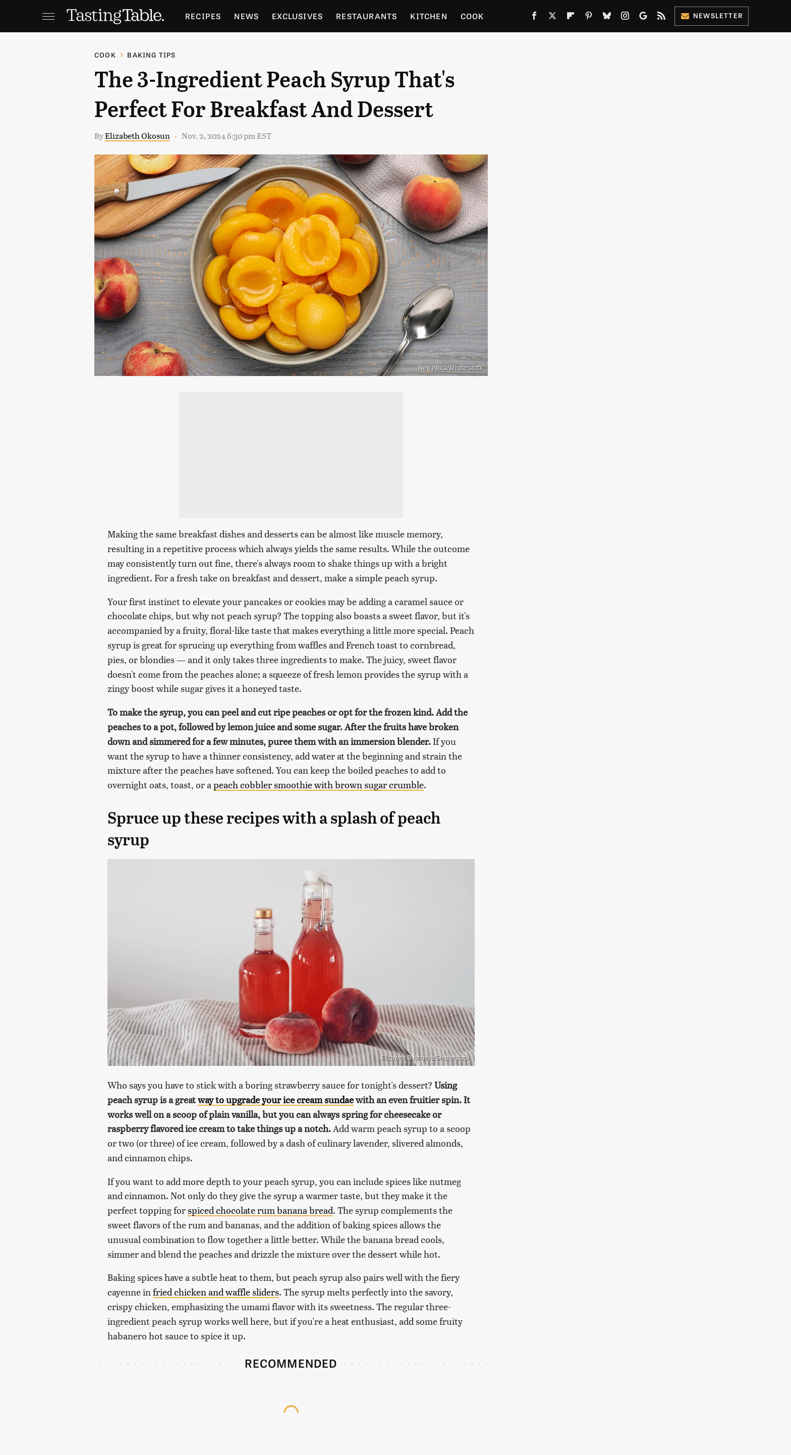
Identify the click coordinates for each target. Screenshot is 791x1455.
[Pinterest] (589, 17)
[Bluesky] (607, 17)
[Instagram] (625, 17)
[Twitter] (552, 17)
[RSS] (661, 17)
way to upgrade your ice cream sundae (276, 1099)
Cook (472, 16)
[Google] (643, 17)
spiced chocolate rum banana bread (260, 1210)
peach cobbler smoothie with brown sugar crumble (318, 784)
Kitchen (428, 16)
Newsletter (711, 15)
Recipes (203, 16)
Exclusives (297, 16)
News (246, 16)
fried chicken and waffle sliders (216, 1291)
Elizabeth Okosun (137, 135)
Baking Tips (151, 54)
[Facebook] (534, 17)
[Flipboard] (571, 17)
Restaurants (366, 16)
